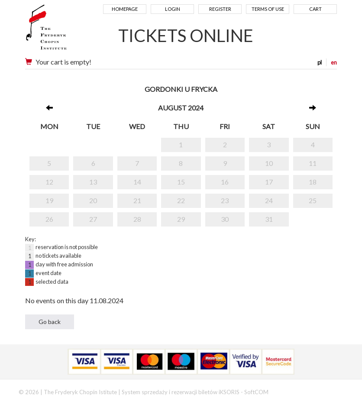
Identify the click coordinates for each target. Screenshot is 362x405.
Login (172, 9)
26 (49, 219)
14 (137, 182)
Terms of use (268, 9)
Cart (315, 9)
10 (269, 163)
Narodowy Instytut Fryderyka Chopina (63, 30)
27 (93, 219)
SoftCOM (256, 392)
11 (313, 163)
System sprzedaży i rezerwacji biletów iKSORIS (180, 392)
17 (269, 182)
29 (181, 219)
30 (225, 219)
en (334, 62)
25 (313, 200)
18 (313, 182)
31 (269, 219)
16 (225, 182)
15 (181, 182)
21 (137, 200)
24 (269, 200)
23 (225, 200)
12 (49, 182)
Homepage (125, 9)
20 (93, 200)
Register (220, 9)
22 (181, 200)
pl (319, 62)
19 (49, 200)
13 (93, 182)
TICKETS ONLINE (185, 35)
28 (137, 219)
